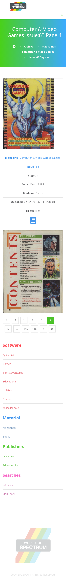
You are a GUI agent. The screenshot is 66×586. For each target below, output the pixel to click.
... (17, 329)
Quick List (8, 355)
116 (34, 329)
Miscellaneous (11, 408)
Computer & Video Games (38, 51)
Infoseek (8, 485)
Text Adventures (13, 372)
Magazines (49, 46)
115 (26, 329)
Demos (7, 399)
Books (6, 436)
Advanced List (11, 465)
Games (7, 364)
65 (33, 166)
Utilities (7, 390)
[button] (62, 15)
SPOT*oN (9, 494)
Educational (9, 381)
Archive (28, 46)
